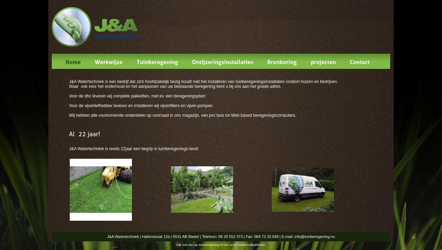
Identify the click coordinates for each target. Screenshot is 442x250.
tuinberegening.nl (210, 245)
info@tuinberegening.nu (315, 237)
